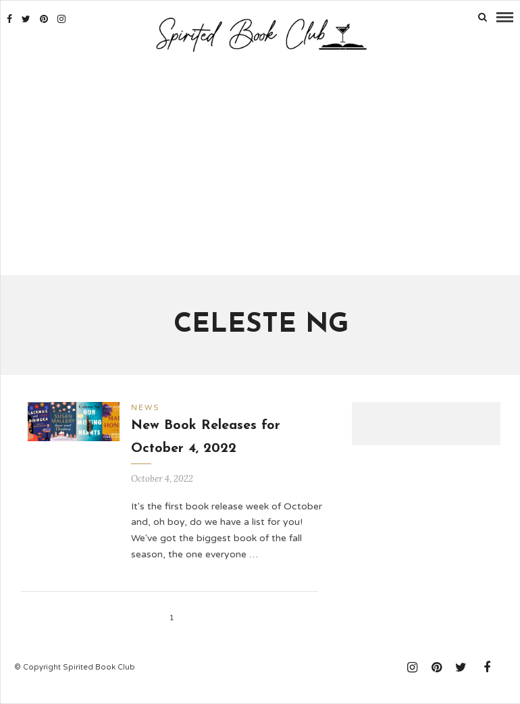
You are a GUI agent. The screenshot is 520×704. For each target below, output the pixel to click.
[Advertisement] (260, 165)
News (145, 407)
